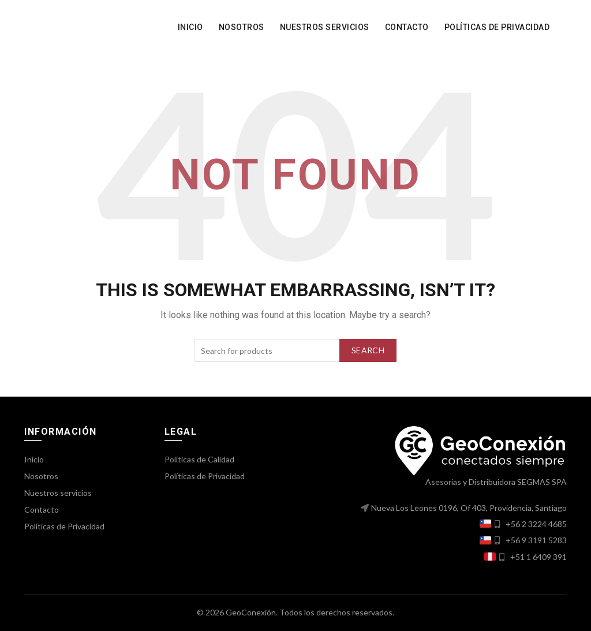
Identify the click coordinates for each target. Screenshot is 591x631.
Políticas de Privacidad (497, 27)
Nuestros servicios (324, 27)
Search (367, 350)
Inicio (190, 27)
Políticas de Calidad (199, 459)
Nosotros (241, 27)
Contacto (407, 27)
